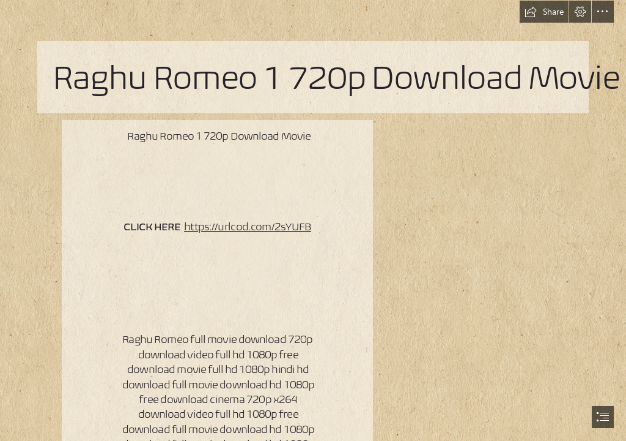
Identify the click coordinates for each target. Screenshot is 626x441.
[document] (313, 220)
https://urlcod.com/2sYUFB (247, 226)
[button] (544, 12)
